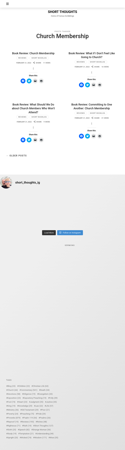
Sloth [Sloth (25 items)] (11, 430)
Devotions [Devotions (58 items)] (13, 394)
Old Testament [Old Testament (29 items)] (30, 410)
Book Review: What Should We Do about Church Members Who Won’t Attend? (33, 108)
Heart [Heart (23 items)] (22, 402)
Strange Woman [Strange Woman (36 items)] (42, 430)
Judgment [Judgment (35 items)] (36, 402)
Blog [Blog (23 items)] (11, 386)
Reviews (22, 58)
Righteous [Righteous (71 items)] (13, 426)
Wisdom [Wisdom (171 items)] (40, 438)
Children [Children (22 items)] (24, 386)
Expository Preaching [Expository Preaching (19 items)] (35, 398)
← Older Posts (16, 155)
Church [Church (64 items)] (12, 390)
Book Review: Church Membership (33, 53)
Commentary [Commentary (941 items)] (29, 390)
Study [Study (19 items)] (11, 434)
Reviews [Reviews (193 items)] (27, 422)
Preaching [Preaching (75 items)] (27, 414)
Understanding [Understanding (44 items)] (45, 434)
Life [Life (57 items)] (49, 406)
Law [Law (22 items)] (39, 406)
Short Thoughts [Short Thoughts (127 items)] (43, 426)
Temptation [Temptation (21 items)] (27, 434)
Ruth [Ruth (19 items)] (27, 426)
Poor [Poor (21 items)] (45, 410)
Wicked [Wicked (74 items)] (26, 438)
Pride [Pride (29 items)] (41, 414)
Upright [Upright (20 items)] (12, 438)
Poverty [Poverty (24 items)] (12, 414)
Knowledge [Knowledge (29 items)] (25, 406)
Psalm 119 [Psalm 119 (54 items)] (30, 418)
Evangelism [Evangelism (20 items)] (45, 394)
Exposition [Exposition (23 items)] (14, 398)
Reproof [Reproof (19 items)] (13, 422)
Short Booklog (39, 58)
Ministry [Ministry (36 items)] (13, 410)
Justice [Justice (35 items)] (51, 402)
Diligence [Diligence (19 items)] (29, 394)
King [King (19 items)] (11, 406)
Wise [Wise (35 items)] (54, 438)
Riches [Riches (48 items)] (42, 422)
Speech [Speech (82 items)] (24, 430)
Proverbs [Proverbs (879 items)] (13, 418)
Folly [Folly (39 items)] (53, 398)
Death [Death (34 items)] (45, 390)
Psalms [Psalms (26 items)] (45, 418)
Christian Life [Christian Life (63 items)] (40, 386)
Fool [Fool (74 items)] (11, 402)
